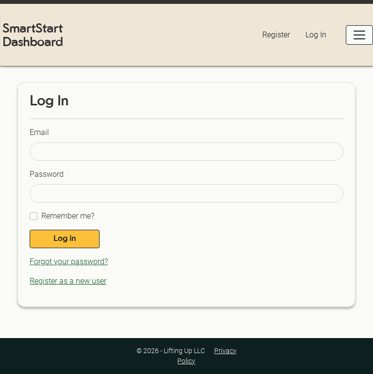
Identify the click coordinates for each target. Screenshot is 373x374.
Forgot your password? (69, 261)
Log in (64, 239)
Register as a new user (68, 281)
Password (47, 174)
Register (276, 34)
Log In (315, 34)
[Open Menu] (359, 35)
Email (39, 132)
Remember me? (67, 216)
